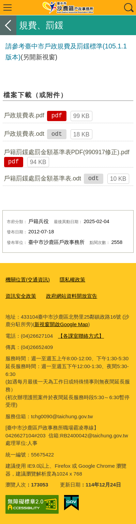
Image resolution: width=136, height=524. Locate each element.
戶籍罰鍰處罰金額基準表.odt (42, 178)
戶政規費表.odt (24, 133)
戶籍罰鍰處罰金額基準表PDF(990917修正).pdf (67, 152)
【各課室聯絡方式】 (81, 336)
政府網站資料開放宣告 (71, 296)
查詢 (128, 7)
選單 (7, 7)
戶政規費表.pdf (24, 115)
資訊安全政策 (20, 296)
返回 (8, 25)
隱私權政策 (72, 279)
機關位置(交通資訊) (27, 279)
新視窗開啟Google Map (61, 324)
